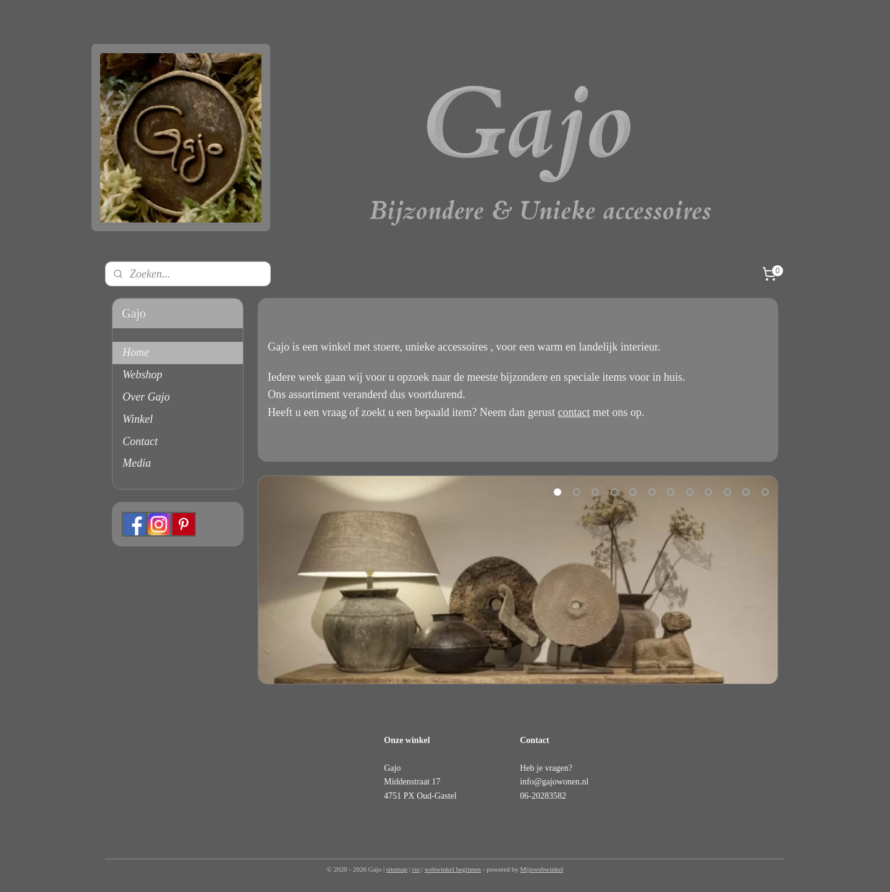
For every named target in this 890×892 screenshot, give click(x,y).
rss (416, 869)
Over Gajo (145, 397)
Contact (140, 441)
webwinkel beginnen (453, 869)
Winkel (137, 419)
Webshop (142, 374)
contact (573, 412)
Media (136, 463)
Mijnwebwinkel (542, 869)
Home (135, 352)
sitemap (396, 869)
